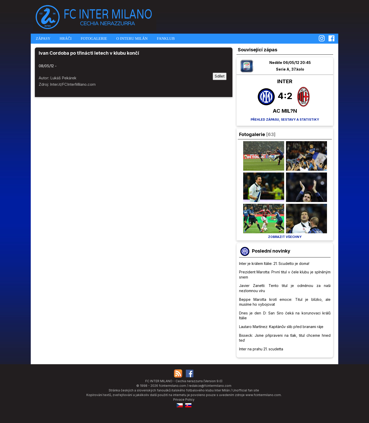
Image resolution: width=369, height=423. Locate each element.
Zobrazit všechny (285, 237)
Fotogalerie (252, 134)
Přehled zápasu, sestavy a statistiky (285, 119)
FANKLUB (165, 38)
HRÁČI (65, 38)
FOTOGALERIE (93, 38)
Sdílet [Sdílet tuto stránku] (219, 76)
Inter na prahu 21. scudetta (261, 349)
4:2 (285, 95)
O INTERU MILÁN (131, 38)
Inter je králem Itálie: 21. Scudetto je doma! (274, 263)
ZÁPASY (42, 38)
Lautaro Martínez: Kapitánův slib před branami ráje (281, 326)
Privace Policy (183, 399)
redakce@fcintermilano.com (210, 386)
